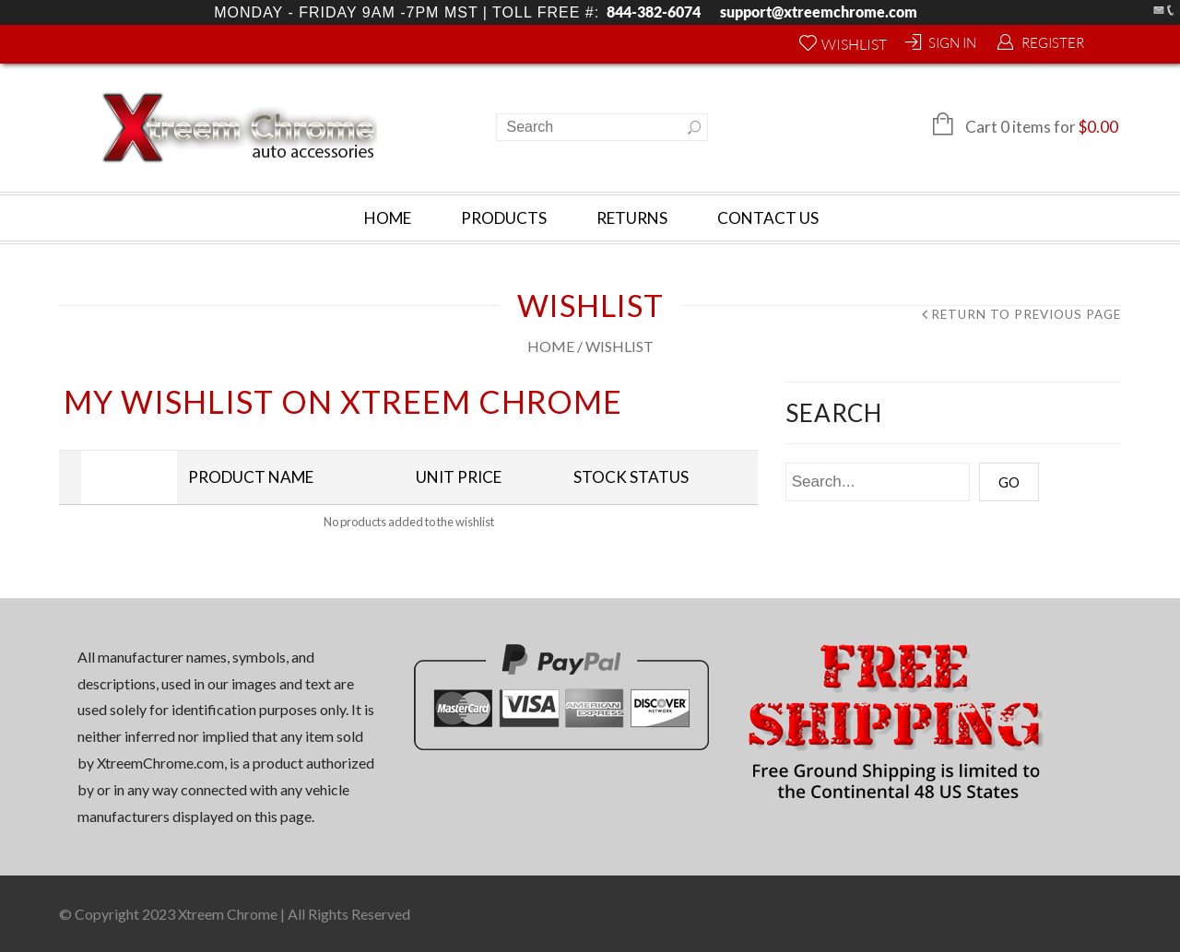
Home (387, 218)
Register (1052, 43)
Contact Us (768, 218)
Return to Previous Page (1026, 315)
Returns (631, 218)
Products (504, 218)
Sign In (952, 43)
